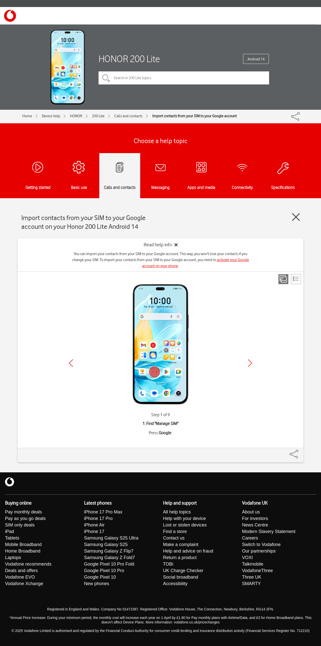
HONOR (76, 116)
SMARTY (251, 583)
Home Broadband (22, 551)
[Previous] (71, 363)
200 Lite (98, 116)
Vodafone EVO (20, 577)
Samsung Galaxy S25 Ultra (111, 538)
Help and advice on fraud (188, 551)
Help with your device (184, 518)
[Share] (300, 451)
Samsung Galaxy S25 (106, 544)
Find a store (175, 531)
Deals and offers (21, 570)
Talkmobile (252, 564)
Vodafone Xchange (24, 583)
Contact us (174, 538)
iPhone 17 (94, 531)
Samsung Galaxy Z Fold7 (109, 557)
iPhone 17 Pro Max (103, 511)
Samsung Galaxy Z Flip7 (108, 551)
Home (27, 116)
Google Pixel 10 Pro (104, 570)
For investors (255, 518)
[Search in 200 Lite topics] (184, 77)
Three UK (251, 577)
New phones (96, 583)
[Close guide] (296, 217)
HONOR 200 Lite (129, 58)
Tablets (12, 538)
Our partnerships (259, 551)
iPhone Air (94, 524)
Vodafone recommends (28, 564)
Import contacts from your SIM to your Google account (194, 116)
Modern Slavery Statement (268, 531)
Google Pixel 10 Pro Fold (109, 564)
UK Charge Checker (183, 570)
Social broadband (180, 577)
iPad (9, 531)
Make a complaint (180, 544)
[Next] (250, 363)
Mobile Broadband (23, 544)
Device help (51, 116)
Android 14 (256, 59)
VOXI (247, 557)
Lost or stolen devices (185, 524)
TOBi (168, 564)
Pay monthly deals (23, 511)
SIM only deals (20, 524)
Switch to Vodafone (261, 544)
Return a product (180, 557)
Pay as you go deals (25, 518)
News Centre (255, 524)
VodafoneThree (257, 570)
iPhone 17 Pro (98, 518)
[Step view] (283, 279)
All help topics (177, 511)
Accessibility (175, 583)
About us (251, 511)
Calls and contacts (128, 116)
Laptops (13, 557)
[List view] (296, 279)
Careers (250, 538)
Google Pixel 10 (100, 577)
